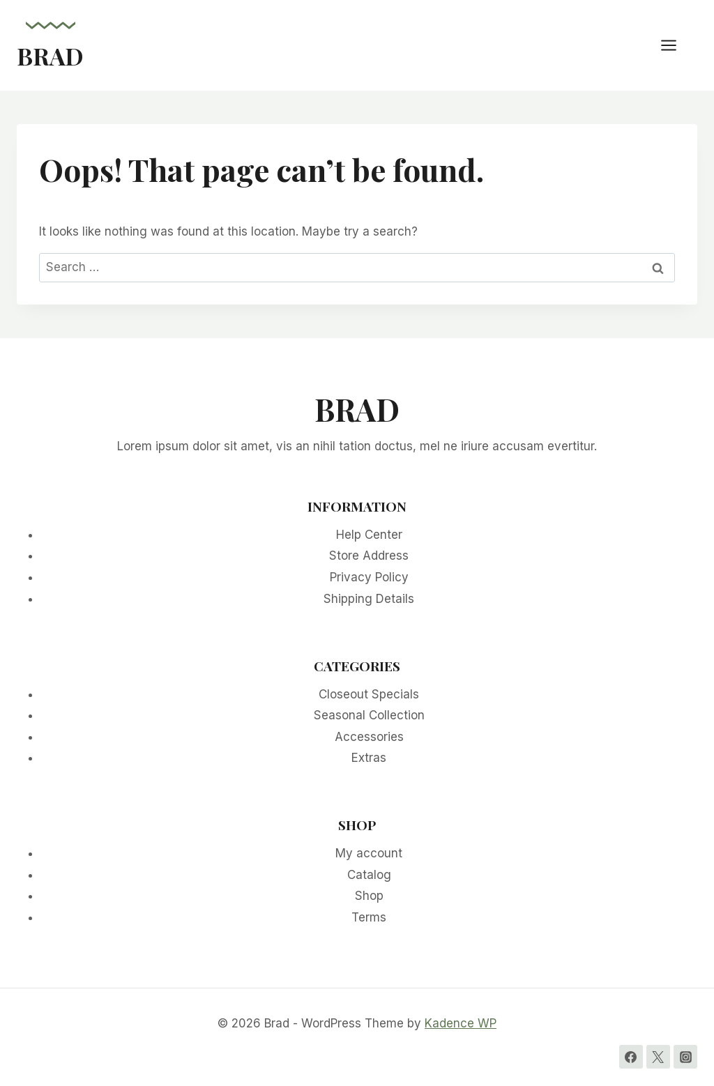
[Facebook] (631, 1057)
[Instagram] (685, 1057)
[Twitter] (658, 1057)
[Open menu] (675, 45)
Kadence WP (460, 1023)
